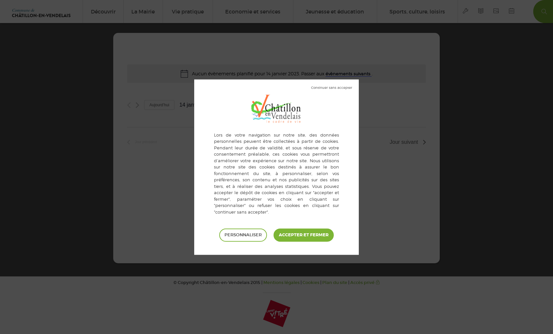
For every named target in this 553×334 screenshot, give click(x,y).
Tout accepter (304, 235)
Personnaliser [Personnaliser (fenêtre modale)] (243, 235)
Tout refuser (331, 88)
